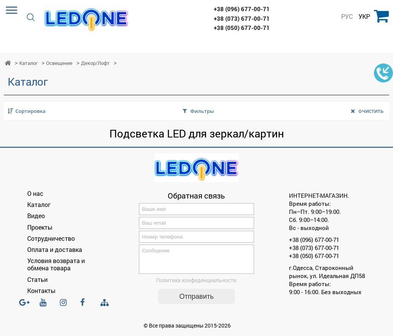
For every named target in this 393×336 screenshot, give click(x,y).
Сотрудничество (51, 238)
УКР (364, 16)
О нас (35, 193)
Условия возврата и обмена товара (56, 264)
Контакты (41, 290)
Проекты (40, 227)
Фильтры (202, 111)
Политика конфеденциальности (196, 284)
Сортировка (30, 111)
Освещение (59, 63)
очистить (370, 110)
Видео (36, 216)
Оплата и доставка (54, 249)
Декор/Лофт (95, 63)
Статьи (37, 279)
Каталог (28, 63)
